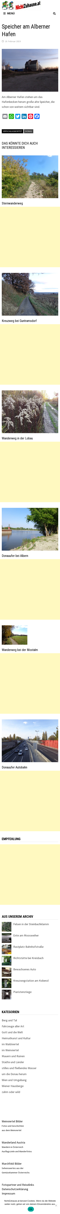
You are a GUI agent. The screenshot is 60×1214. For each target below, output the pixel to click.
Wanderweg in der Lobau (17, 438)
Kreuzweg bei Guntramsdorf (19, 321)
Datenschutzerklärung (15, 1189)
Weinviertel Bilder (12, 1121)
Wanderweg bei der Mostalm (20, 650)
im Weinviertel (10, 1050)
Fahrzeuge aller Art (13, 1026)
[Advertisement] (30, 237)
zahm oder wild (11, 1092)
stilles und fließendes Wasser (19, 1068)
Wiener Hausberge (13, 1086)
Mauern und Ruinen (13, 1056)
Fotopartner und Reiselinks (18, 1185)
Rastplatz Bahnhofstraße (28, 947)
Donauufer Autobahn (14, 767)
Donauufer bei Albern (15, 556)
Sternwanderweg (12, 203)
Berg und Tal (9, 1020)
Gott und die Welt (12, 1032)
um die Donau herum (14, 1074)
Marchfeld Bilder (12, 1163)
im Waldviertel (10, 1044)
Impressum (8, 1193)
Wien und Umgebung (14, 1080)
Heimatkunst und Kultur (16, 1038)
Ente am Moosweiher (26, 935)
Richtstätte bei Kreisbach (28, 958)
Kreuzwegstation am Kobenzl (31, 980)
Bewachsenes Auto (24, 969)
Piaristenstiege (22, 992)
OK (30, 1209)
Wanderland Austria (13, 1142)
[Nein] (56, 1205)
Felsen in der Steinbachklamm (31, 924)
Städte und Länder (13, 1062)
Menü (9, 13)
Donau (28, 131)
